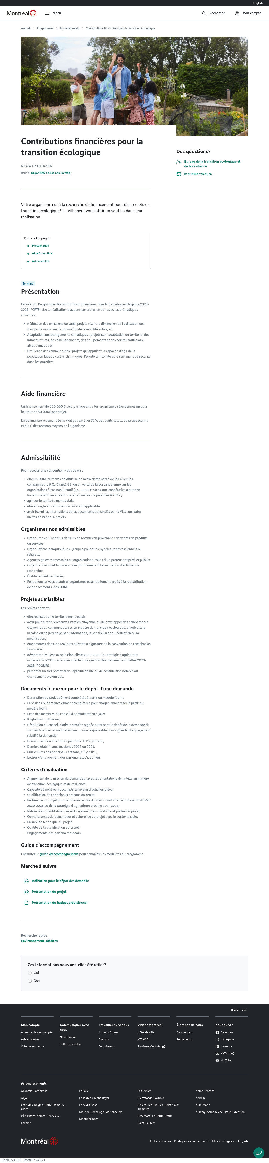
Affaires (52, 941)
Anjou (24, 1098)
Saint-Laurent (146, 1122)
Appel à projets (70, 28)
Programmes (45, 28)
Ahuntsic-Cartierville (34, 1091)
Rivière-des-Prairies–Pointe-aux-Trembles (159, 1106)
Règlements (184, 1039)
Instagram (224, 1039)
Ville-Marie (203, 1105)
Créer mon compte (32, 1046)
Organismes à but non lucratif (50, 172)
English (258, 3)
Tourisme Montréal (149, 1046)
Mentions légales (223, 1141)
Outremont (145, 1091)
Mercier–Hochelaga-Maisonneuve (100, 1112)
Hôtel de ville (146, 1032)
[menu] (53, 13)
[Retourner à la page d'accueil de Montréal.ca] (21, 13)
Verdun (200, 1098)
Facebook (224, 1032)
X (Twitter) (224, 1053)
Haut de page (238, 1010)
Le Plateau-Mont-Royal (94, 1098)
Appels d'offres (108, 1032)
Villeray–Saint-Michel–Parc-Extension (220, 1112)
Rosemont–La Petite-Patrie (155, 1115)
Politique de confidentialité (191, 1141)
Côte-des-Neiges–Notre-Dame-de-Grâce (43, 1106)
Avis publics (184, 1032)
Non (37, 980)
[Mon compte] (248, 13)
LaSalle (84, 1091)
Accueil (26, 28)
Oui (36, 973)
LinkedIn (223, 1046)
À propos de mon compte (37, 1032)
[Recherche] (213, 13)
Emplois (104, 1039)
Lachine (26, 1122)
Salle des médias (70, 1044)
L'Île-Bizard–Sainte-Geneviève (40, 1115)
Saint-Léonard (205, 1091)
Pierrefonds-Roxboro (151, 1098)
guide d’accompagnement (59, 854)
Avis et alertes (30, 1039)
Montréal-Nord (88, 1119)
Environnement (32, 941)
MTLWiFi (143, 1039)
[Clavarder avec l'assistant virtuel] (258, 1152)
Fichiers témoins (160, 1141)
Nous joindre (68, 1037)
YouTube (223, 1060)
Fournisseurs (107, 1046)
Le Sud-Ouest (88, 1105)
